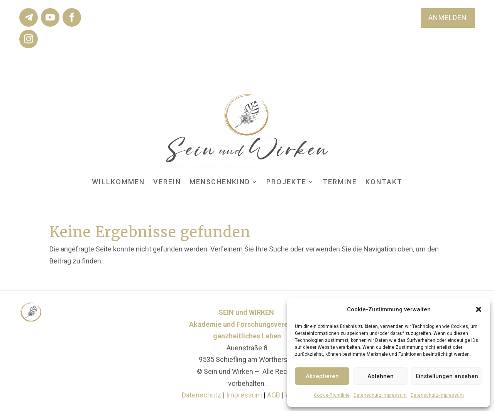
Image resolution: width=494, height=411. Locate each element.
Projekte (286, 182)
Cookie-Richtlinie (332, 395)
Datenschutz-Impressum (380, 395)
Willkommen (118, 182)
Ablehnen (380, 376)
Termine (340, 182)
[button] (478, 309)
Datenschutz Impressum (222, 395)
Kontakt (384, 182)
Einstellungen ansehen (447, 376)
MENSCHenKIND (219, 182)
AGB (274, 395)
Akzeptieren (322, 376)
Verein (167, 182)
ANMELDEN (447, 18)
